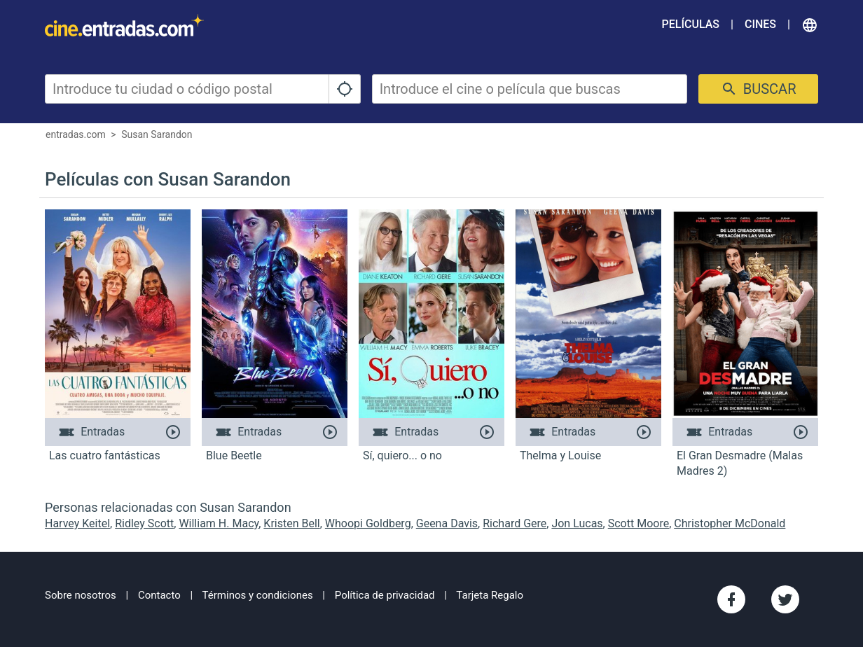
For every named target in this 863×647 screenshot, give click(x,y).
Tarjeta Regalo (489, 595)
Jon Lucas (576, 523)
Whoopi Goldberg (368, 523)
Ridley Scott (144, 523)
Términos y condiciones (257, 595)
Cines (760, 24)
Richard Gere (514, 523)
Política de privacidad (385, 595)
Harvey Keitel (77, 523)
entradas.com (76, 134)
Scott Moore (638, 523)
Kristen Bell (291, 523)
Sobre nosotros (80, 595)
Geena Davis (447, 523)
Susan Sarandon (156, 134)
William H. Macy (218, 523)
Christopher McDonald (729, 523)
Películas (690, 24)
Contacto (159, 595)
